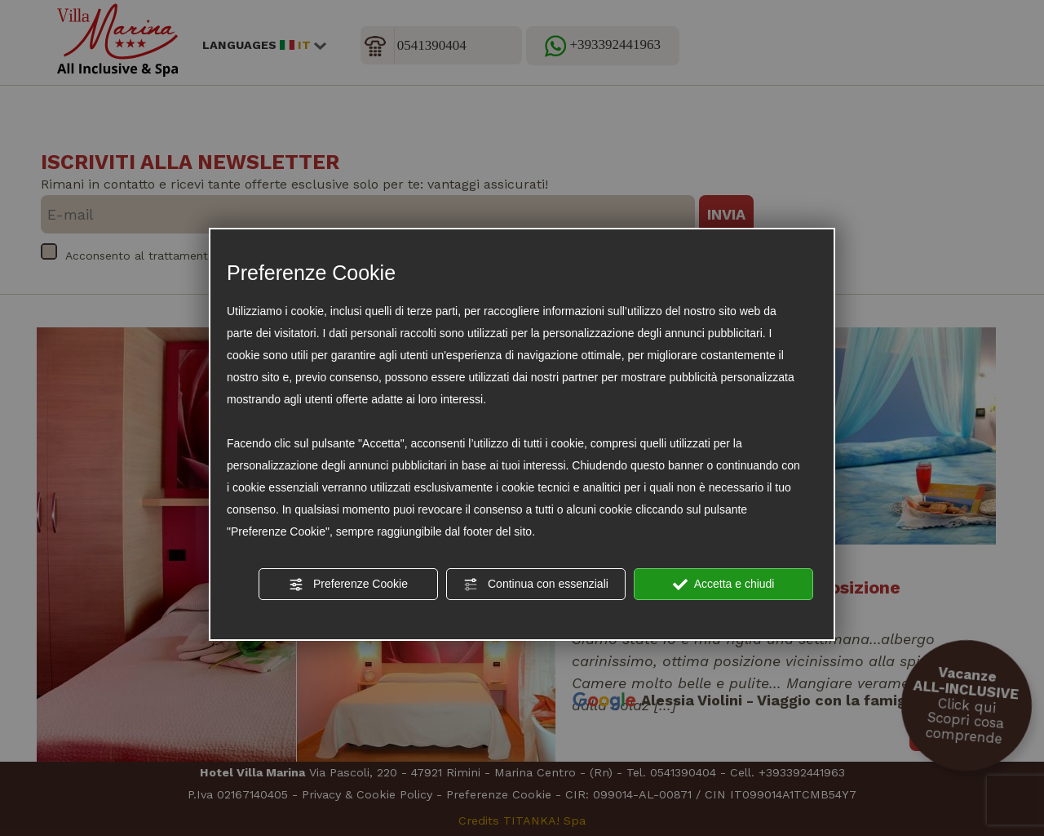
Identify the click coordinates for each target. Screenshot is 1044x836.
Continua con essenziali (535, 584)
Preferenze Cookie (348, 584)
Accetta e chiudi (724, 584)
